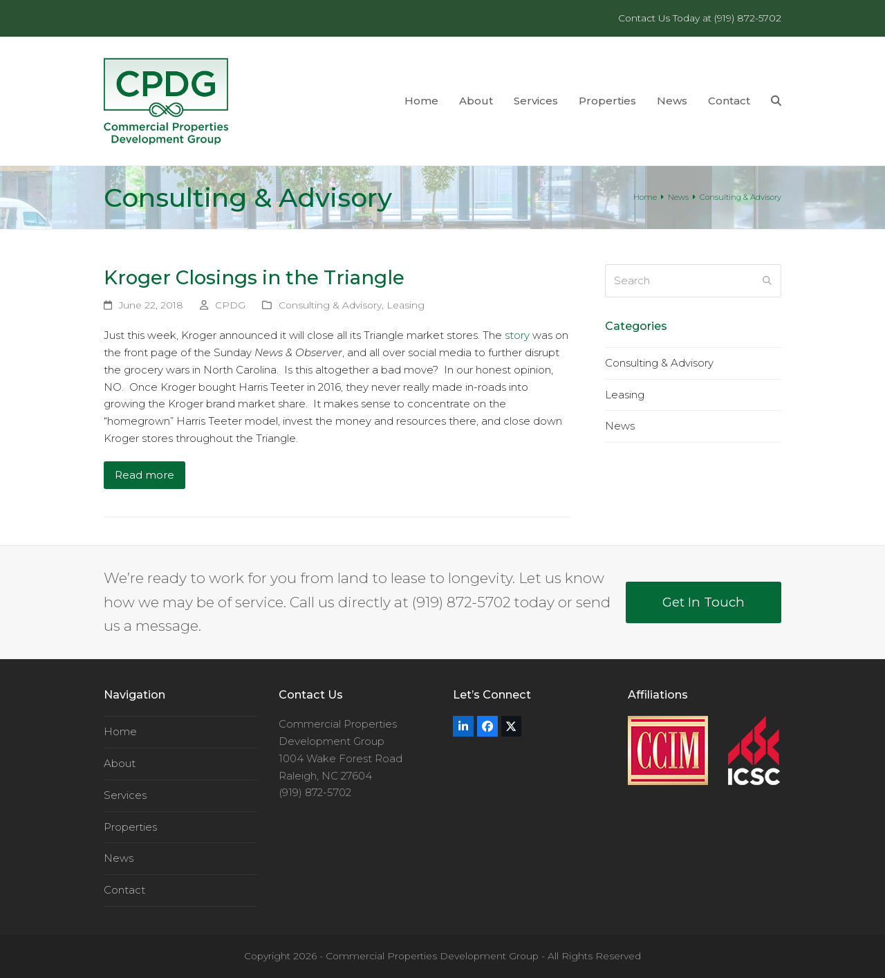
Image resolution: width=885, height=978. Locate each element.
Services (125, 795)
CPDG (230, 305)
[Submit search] (767, 281)
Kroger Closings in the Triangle (254, 277)
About (120, 763)
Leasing (405, 305)
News (620, 425)
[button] (776, 101)
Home (120, 731)
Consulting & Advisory (330, 305)
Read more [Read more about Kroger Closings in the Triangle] (144, 474)
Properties (130, 826)
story (517, 335)
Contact (124, 889)
